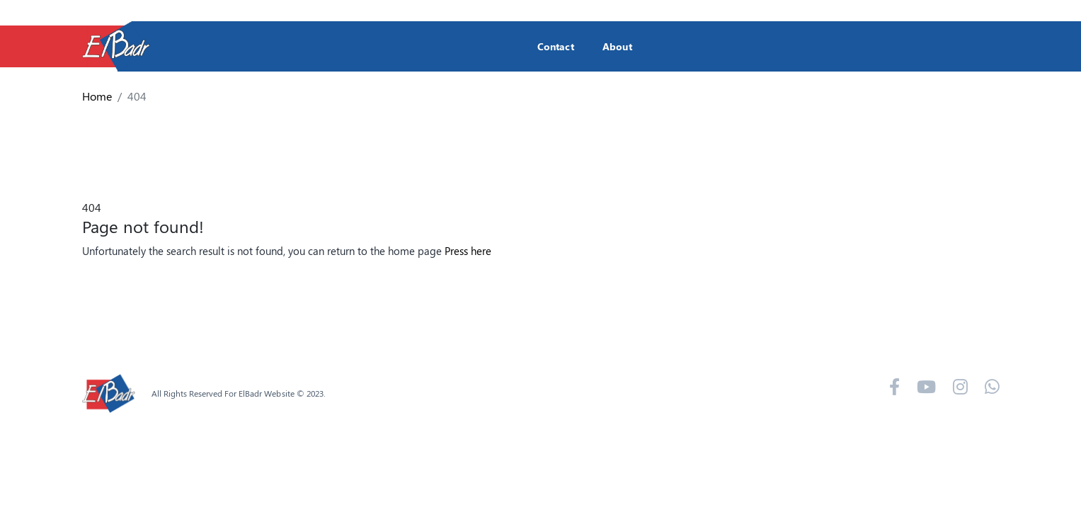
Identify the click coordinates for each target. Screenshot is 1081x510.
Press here (468, 251)
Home (97, 96)
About (617, 46)
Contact (555, 46)
